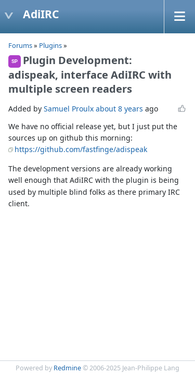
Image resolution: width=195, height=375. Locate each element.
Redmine (67, 368)
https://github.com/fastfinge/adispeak (81, 149)
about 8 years (119, 109)
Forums (20, 45)
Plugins (50, 45)
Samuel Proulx (69, 109)
